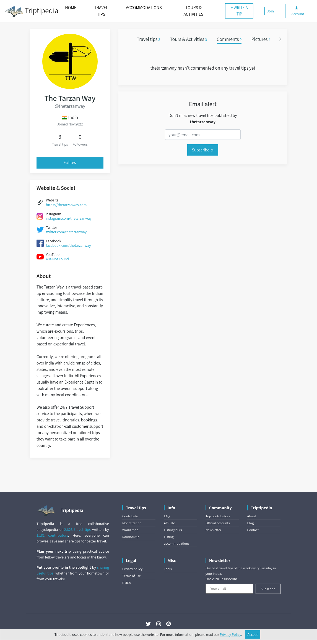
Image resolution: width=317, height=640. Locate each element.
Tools (168, 568)
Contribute (130, 516)
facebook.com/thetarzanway (68, 245)
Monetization (131, 523)
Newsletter (213, 530)
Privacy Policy (230, 634)
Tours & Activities (188, 39)
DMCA (126, 582)
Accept (253, 634)
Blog (250, 523)
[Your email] (229, 589)
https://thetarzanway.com (66, 204)
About (251, 516)
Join (270, 11)
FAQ (167, 516)
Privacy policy (132, 568)
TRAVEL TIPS (101, 11)
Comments (229, 39)
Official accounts (218, 523)
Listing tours (173, 530)
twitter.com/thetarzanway (66, 231)
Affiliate (169, 523)
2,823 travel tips (77, 529)
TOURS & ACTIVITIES (193, 11)
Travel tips (148, 39)
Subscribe (203, 150)
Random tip (130, 536)
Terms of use (131, 575)
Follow (69, 162)
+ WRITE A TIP (239, 11)
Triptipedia (31, 11)
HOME (70, 8)
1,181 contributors (52, 535)
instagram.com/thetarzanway (68, 218)
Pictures (261, 39)
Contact (252, 530)
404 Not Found (57, 258)
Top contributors (218, 516)
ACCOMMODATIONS (144, 8)
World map (130, 530)
